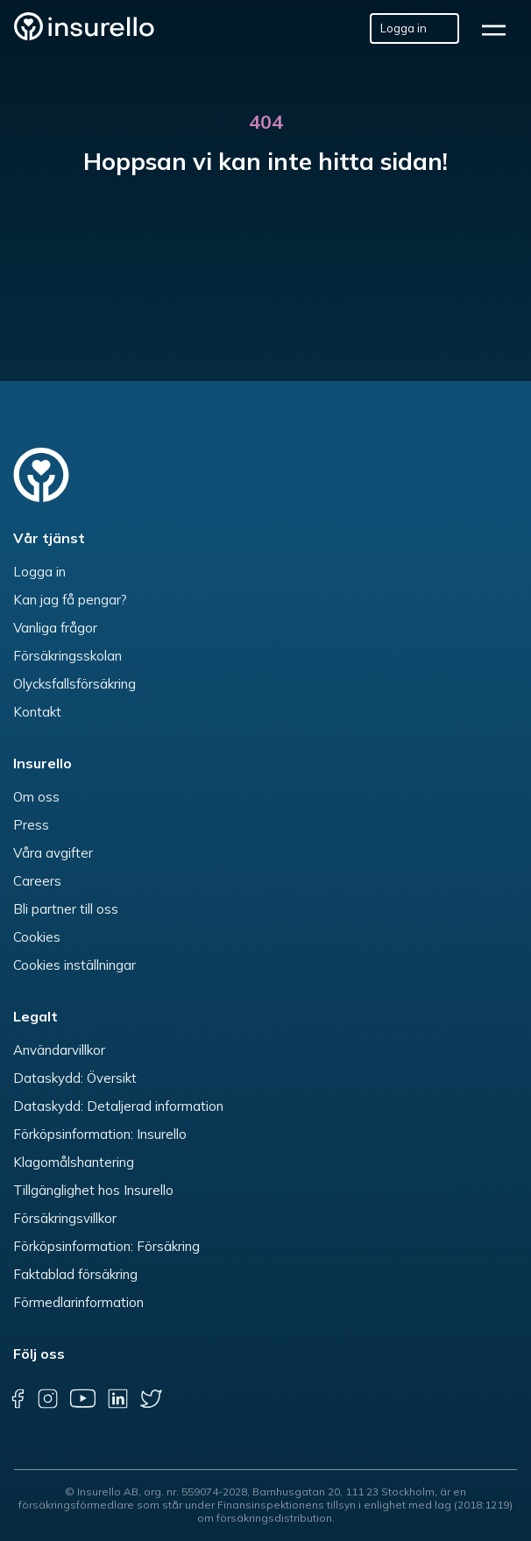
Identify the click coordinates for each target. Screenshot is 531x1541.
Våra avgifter (53, 853)
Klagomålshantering (73, 1162)
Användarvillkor (59, 1050)
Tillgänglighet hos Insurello (93, 1190)
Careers (37, 881)
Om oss (36, 796)
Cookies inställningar (74, 965)
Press (31, 824)
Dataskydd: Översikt (75, 1078)
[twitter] (151, 1398)
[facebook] (17, 1398)
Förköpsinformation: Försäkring (106, 1246)
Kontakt (37, 711)
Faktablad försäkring (75, 1274)
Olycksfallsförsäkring (74, 683)
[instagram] (47, 1398)
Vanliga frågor (55, 627)
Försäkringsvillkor (65, 1218)
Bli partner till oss (65, 909)
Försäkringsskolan (67, 655)
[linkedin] (117, 1398)
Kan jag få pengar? (70, 599)
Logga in (39, 571)
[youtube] (82, 1398)
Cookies (36, 937)
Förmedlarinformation (78, 1302)
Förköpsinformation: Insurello (100, 1134)
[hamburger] (499, 28)
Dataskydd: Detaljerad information (118, 1106)
